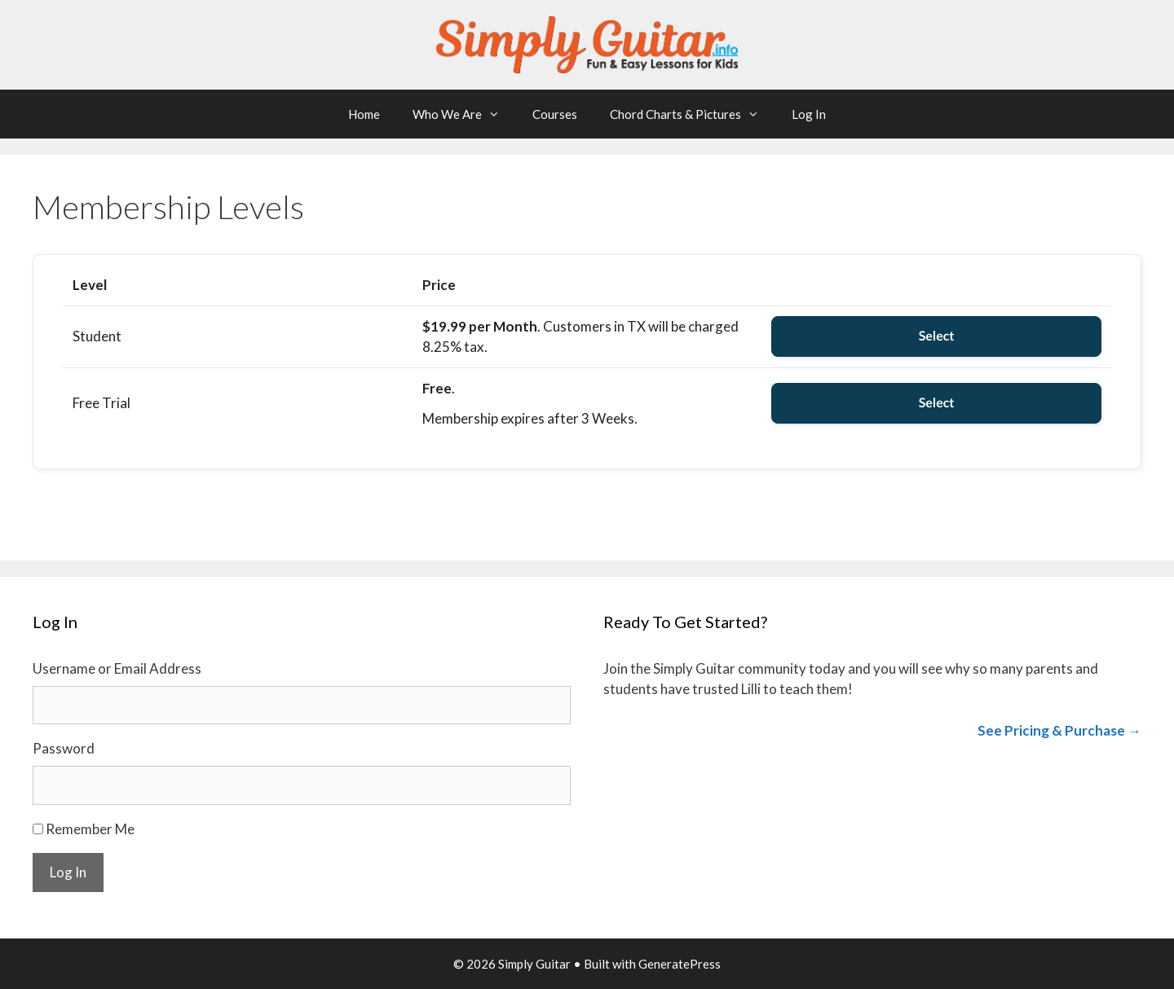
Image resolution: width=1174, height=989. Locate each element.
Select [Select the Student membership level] (937, 336)
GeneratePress (679, 963)
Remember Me (90, 828)
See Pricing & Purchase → (1059, 730)
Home (364, 114)
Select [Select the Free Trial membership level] (937, 403)
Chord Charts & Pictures (692, 114)
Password (64, 748)
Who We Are (464, 114)
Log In (809, 114)
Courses (554, 114)
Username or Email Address (117, 668)
